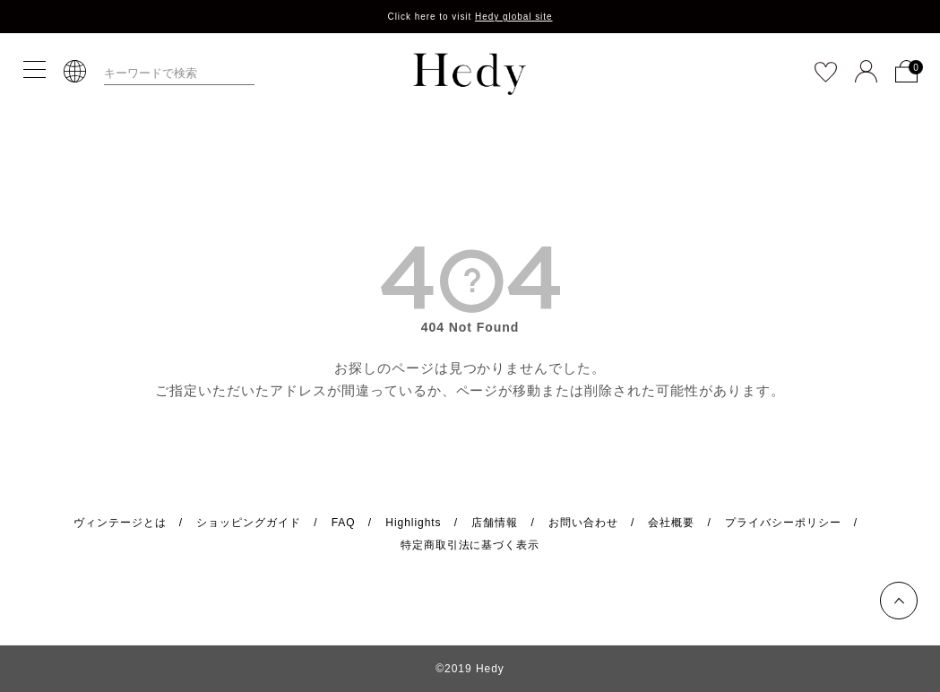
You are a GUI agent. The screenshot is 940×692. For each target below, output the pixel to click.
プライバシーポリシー (783, 522)
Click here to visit (469, 17)
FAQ (344, 522)
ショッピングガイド (248, 522)
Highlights (413, 522)
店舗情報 (494, 522)
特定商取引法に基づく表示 (470, 545)
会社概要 (671, 522)
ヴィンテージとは (120, 522)
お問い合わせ (583, 522)
